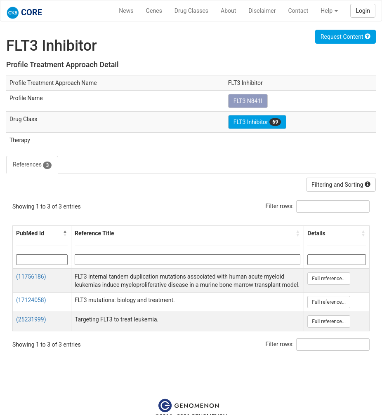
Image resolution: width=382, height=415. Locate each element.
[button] (65, 233)
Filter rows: (280, 206)
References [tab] (32, 165)
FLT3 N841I (248, 101)
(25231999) (31, 319)
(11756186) (31, 276)
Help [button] (329, 10)
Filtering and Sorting (340, 184)
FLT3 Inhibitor (257, 122)
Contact (298, 10)
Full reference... (329, 278)
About (228, 10)
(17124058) (31, 300)
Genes (154, 10)
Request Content (345, 36)
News (126, 10)
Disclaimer (262, 10)
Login (363, 10)
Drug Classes (191, 10)
